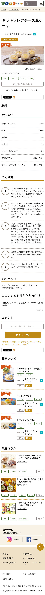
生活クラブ (21, 586)
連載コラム (29, 554)
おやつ (38, 399)
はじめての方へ (30, 558)
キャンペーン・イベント (33, 563)
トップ (3, 10)
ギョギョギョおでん (27, 420)
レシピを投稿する (10, 563)
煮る (20, 427)
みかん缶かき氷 (25, 396)
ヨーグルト (21, 375)
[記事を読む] (22, 462)
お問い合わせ (8, 579)
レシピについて (14, 10)
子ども (29, 399)
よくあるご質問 (30, 574)
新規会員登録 (8, 558)
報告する (40, 310)
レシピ (5, 554)
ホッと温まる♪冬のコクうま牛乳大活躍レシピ (31, 480)
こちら (24, 344)
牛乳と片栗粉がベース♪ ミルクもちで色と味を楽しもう (30, 456)
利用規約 (6, 574)
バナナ (29, 375)
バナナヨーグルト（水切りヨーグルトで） (30, 370)
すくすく (20, 399)
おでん (29, 423)
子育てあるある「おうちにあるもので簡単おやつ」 (30, 504)
